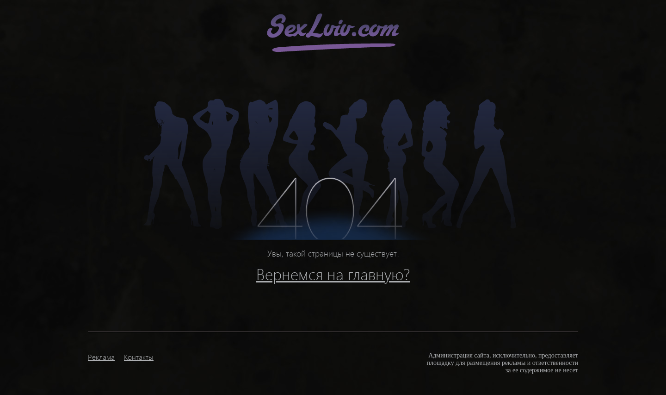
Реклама (101, 357)
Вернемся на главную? (333, 273)
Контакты (139, 357)
